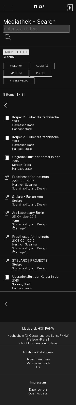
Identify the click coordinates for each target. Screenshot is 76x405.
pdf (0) (40, 73)
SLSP (38, 367)
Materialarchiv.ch (38, 363)
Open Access (38, 393)
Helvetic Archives (38, 359)
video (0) (16, 65)
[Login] (69, 12)
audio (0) (42, 65)
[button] (8, 8)
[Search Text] (36, 29)
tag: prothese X (16, 52)
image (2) (16, 73)
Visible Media (19, 80)
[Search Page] (39, 7)
